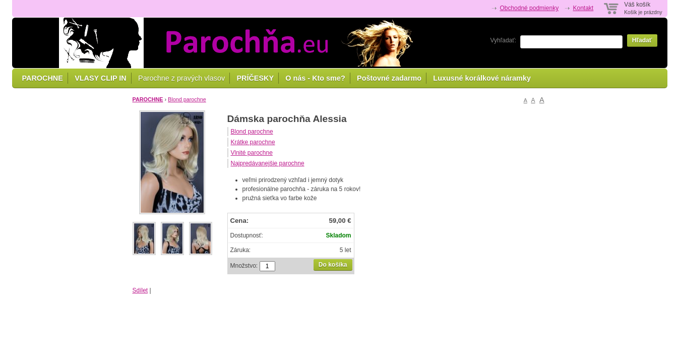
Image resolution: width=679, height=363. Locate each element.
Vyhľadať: (503, 40)
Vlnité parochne (252, 152)
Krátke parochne (253, 142)
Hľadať (642, 40)
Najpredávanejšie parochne (267, 163)
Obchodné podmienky (529, 8)
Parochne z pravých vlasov (181, 78)
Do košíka (333, 264)
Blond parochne (187, 99)
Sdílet (140, 290)
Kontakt (583, 8)
